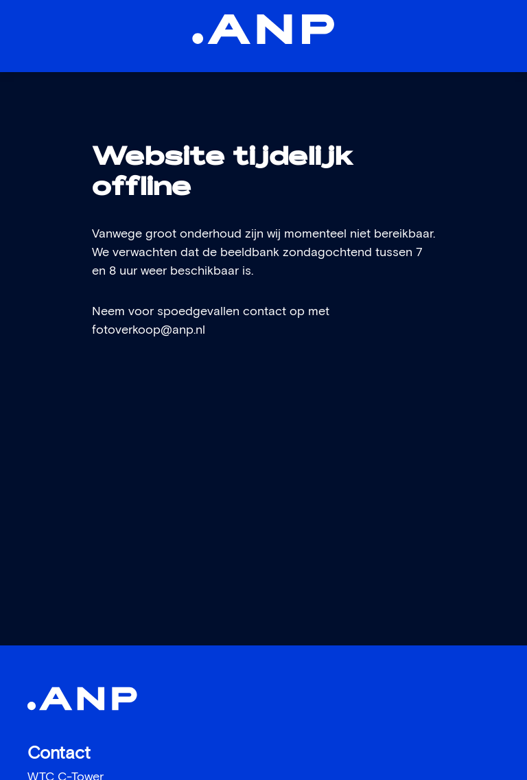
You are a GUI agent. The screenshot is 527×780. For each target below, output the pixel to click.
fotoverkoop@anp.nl (148, 330)
